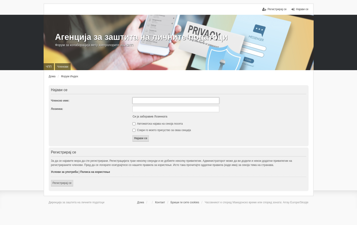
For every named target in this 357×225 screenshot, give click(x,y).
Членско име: (60, 100)
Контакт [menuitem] (160, 202)
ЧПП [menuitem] (49, 66)
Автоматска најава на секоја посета (157, 123)
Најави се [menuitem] (302, 9)
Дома (140, 202)
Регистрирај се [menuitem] (277, 9)
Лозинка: (57, 109)
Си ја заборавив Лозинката (149, 116)
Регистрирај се (62, 183)
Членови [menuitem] (62, 66)
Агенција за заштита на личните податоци (141, 37)
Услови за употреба (64, 172)
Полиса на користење (95, 172)
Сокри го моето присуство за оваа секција (161, 130)
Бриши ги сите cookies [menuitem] (185, 202)
